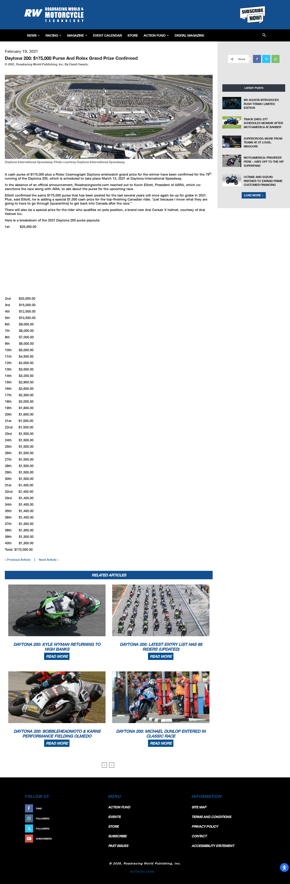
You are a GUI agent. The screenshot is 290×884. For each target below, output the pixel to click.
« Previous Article (17, 559)
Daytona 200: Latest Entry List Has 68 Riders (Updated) (161, 646)
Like (96, 808)
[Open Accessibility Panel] (284, 867)
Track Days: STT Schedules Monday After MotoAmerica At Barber (263, 123)
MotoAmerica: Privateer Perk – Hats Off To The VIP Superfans (264, 161)
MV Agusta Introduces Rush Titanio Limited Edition (261, 103)
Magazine (77, 35)
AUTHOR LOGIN (142, 871)
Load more (254, 195)
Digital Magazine (189, 35)
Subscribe (92, 838)
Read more (57, 656)
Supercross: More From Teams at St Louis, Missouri (263, 142)
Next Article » (49, 559)
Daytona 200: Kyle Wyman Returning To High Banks (56, 646)
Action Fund (156, 35)
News (33, 35)
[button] (264, 35)
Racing (53, 35)
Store (132, 35)
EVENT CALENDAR (107, 35)
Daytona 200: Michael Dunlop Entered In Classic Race (160, 733)
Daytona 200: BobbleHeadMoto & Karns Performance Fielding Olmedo (56, 733)
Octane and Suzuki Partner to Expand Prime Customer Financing (263, 180)
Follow (93, 818)
